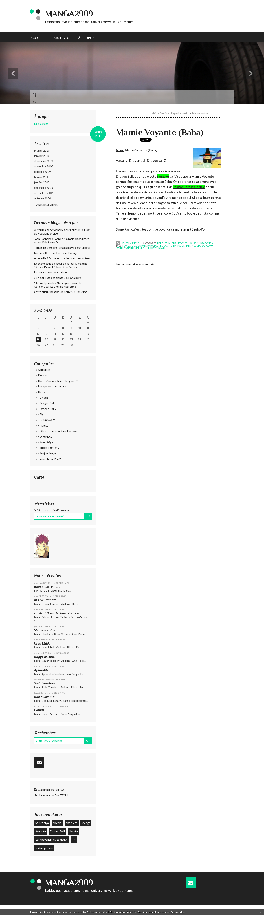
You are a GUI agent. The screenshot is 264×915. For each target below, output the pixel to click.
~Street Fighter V (48, 447)
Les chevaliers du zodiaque (51, 839)
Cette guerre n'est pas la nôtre (52, 291)
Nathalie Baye (42, 253)
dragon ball (139, 245)
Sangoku (40, 831)
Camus (39, 710)
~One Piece (45, 436)
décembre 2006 (43, 187)
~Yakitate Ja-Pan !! (49, 459)
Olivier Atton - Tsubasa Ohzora (56, 613)
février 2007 (42, 177)
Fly (74, 839)
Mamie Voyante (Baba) (159, 132)
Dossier (43, 375)
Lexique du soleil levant (52, 386)
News (41, 392)
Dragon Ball (57, 831)
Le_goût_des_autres (78, 258)
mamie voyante (163, 245)
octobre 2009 (42, 171)
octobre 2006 (42, 198)
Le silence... (41, 272)
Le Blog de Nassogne (63, 286)
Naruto (73, 831)
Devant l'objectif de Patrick (60, 267)
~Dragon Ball (46, 403)
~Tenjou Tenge (47, 453)
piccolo (57, 823)
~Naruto (43, 425)
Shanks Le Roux (45, 630)
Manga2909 (69, 13)
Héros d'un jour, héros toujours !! (58, 381)
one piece (71, 823)
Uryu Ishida (42, 643)
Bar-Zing (81, 291)
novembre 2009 (43, 166)
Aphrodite (41, 670)
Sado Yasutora (44, 683)
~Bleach (43, 397)
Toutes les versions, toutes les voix (55, 247)
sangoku (207, 245)
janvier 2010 (42, 155)
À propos (86, 38)
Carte (39, 477)
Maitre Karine (200, 113)
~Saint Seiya (45, 442)
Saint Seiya (42, 823)
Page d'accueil (179, 113)
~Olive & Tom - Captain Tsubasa (57, 431)
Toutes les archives (46, 204)
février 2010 (42, 150)
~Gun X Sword (46, 419)
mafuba (139, 248)
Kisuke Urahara (45, 600)
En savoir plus (177, 912)
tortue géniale (44, 848)
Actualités (44, 369)
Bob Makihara (44, 697)
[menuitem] (39, 37)
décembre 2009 (43, 161)
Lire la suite (41, 123)
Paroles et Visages (67, 253)
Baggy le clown (45, 657)
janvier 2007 (42, 182)
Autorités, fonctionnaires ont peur (55, 229)
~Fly (40, 414)
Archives (61, 38)
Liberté (86, 247)
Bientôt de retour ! (47, 586)
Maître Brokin (159, 113)
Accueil (37, 38)
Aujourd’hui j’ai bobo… (47, 258)
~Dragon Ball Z (47, 408)
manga (126, 245)
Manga (86, 823)
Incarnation (60, 272)
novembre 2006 (43, 193)
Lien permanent (127, 243)
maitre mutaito (125, 248)
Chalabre (75, 277)
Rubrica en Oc (50, 242)
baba (150, 245)
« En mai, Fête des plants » (49, 277)
